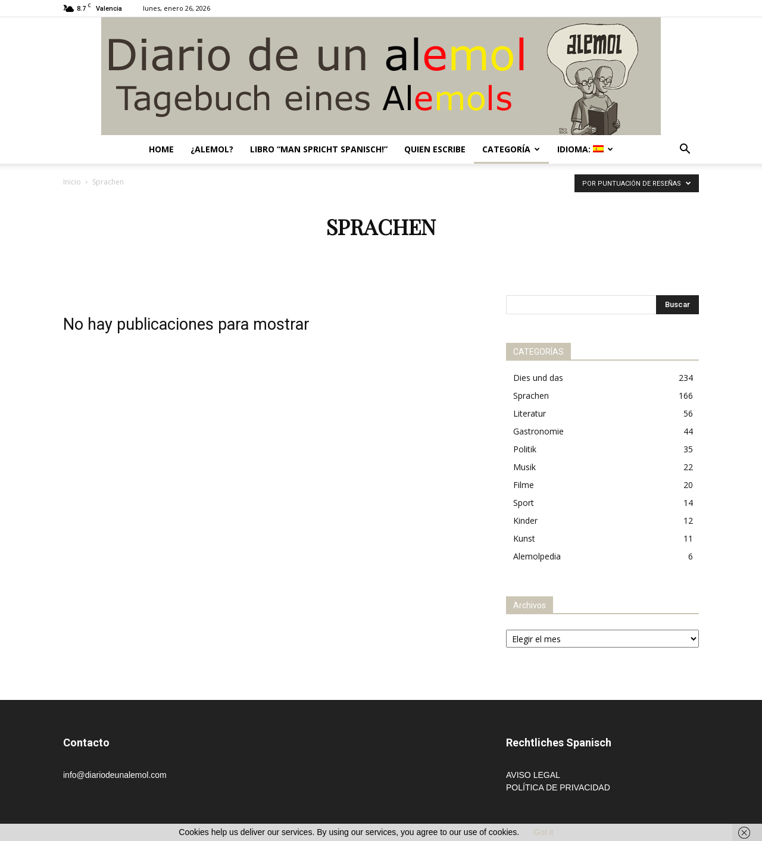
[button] (684, 150)
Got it (543, 832)
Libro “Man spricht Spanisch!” (319, 149)
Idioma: (585, 149)
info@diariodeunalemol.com (115, 775)
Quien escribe (435, 149)
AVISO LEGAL (533, 775)
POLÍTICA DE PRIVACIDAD (558, 787)
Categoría (511, 149)
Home (161, 149)
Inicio (72, 182)
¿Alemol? (211, 149)
